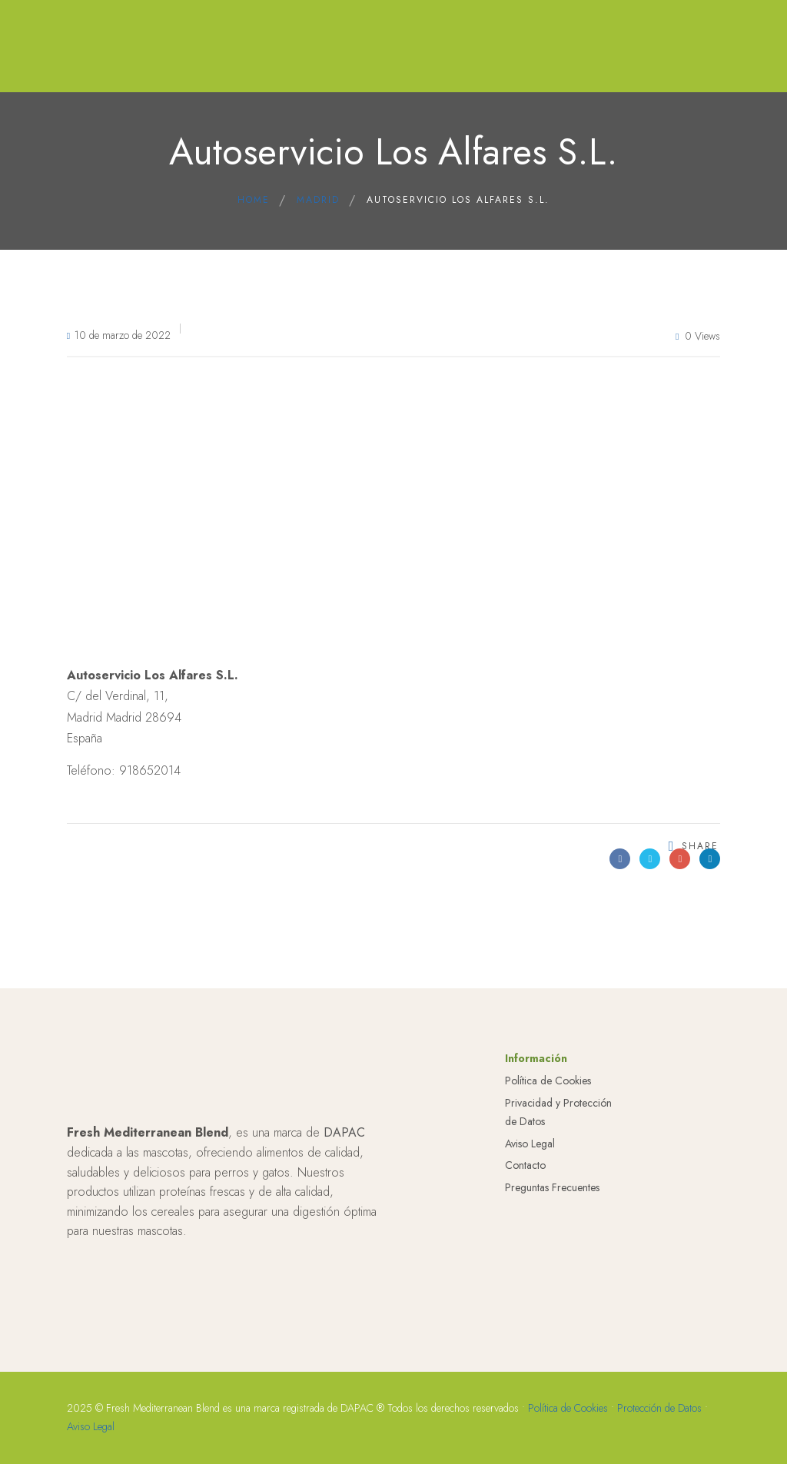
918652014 (150, 770)
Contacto (525, 1282)
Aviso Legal (530, 1259)
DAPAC (344, 1249)
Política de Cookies (548, 1197)
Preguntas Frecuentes (552, 1304)
